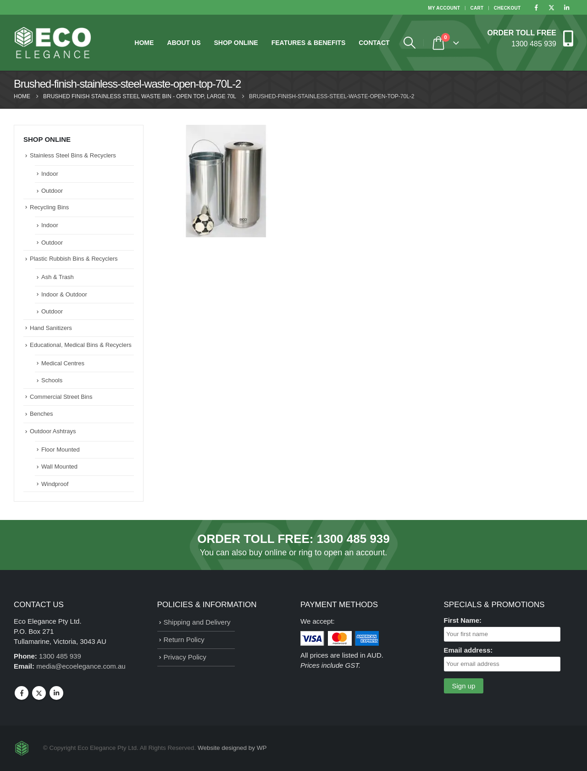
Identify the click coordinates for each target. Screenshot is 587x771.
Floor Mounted (60, 449)
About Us (183, 42)
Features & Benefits (308, 42)
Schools (51, 380)
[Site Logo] (53, 42)
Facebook (21, 693)
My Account (444, 8)
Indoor (49, 173)
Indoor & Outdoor (64, 294)
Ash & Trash (57, 277)
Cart (477, 8)
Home (144, 42)
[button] (410, 43)
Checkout (507, 8)
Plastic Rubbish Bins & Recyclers (73, 258)
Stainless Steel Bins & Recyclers (73, 155)
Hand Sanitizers (51, 327)
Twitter (39, 693)
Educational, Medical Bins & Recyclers (81, 344)
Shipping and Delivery (197, 622)
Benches (41, 413)
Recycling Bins (49, 207)
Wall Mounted (59, 466)
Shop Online (236, 42)
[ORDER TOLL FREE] (530, 38)
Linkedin (56, 693)
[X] (551, 7)
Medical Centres (62, 363)
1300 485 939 (353, 539)
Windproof (54, 483)
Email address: (468, 650)
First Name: (463, 620)
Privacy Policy (185, 657)
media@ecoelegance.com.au (81, 666)
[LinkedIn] (566, 7)
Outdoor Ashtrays (53, 431)
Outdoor (52, 190)
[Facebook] (536, 7)
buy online (268, 552)
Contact (374, 42)
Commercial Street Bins (61, 396)
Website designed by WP (232, 747)
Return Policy (184, 639)
